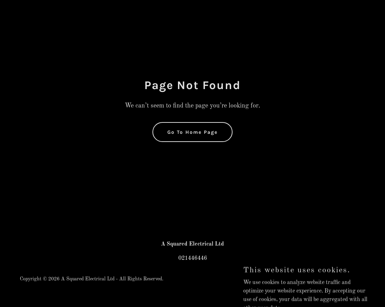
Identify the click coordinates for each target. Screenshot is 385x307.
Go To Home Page (192, 132)
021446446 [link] (192, 258)
